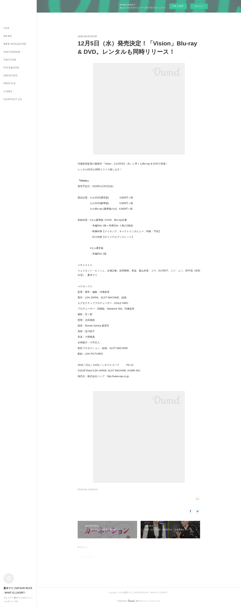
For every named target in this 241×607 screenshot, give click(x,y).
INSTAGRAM (11, 52)
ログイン (199, 6)
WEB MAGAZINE (14, 44)
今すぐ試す (178, 6)
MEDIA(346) (82, 489)
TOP (6, 28)
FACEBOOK (11, 68)
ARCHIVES (10, 75)
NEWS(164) (93, 489)
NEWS (7, 36)
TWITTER (9, 60)
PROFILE (9, 83)
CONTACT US (12, 99)
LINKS (7, 91)
